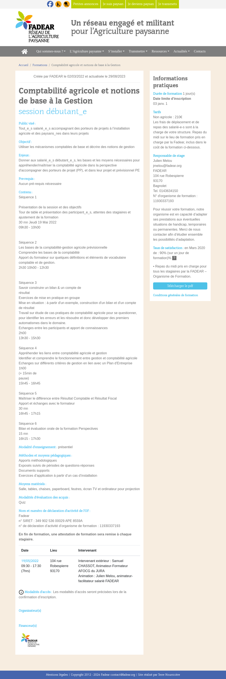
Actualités (180, 51)
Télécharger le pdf (180, 286)
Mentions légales (57, 674)
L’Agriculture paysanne (85, 51)
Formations (40, 65)
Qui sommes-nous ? (49, 51)
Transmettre (137, 51)
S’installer (115, 51)
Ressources (159, 51)
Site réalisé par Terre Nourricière (159, 674)
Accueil (23, 65)
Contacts (201, 51)
